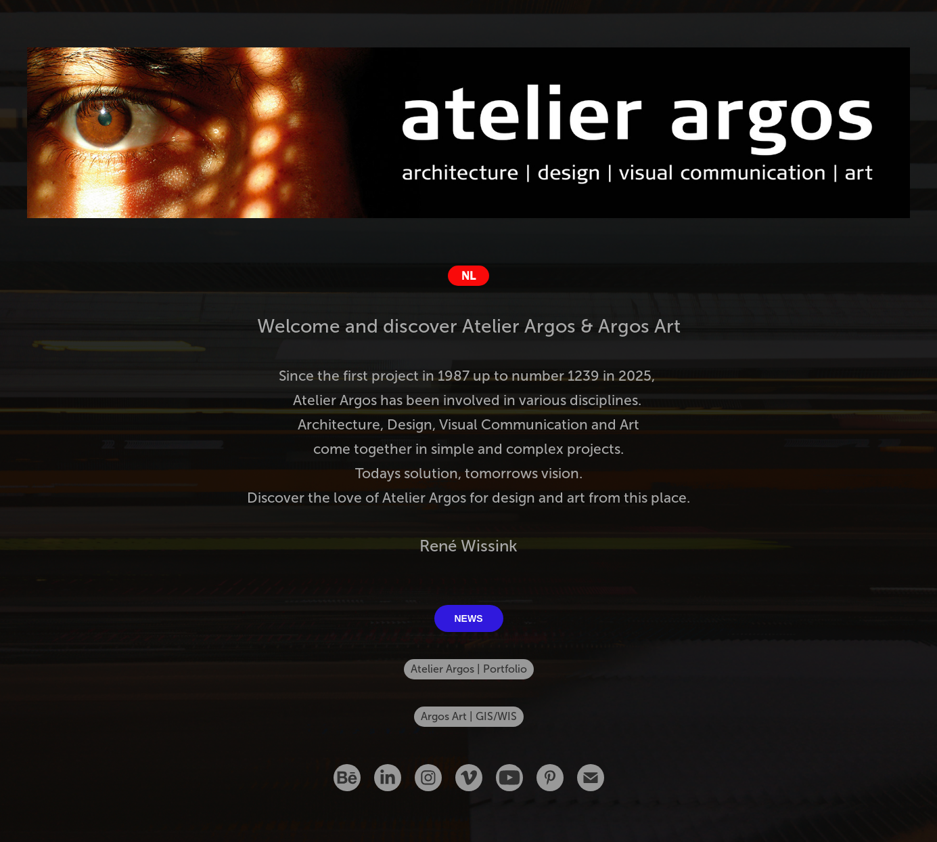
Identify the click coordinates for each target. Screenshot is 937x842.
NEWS (469, 618)
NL (468, 275)
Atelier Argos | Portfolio (469, 669)
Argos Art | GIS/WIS (469, 716)
